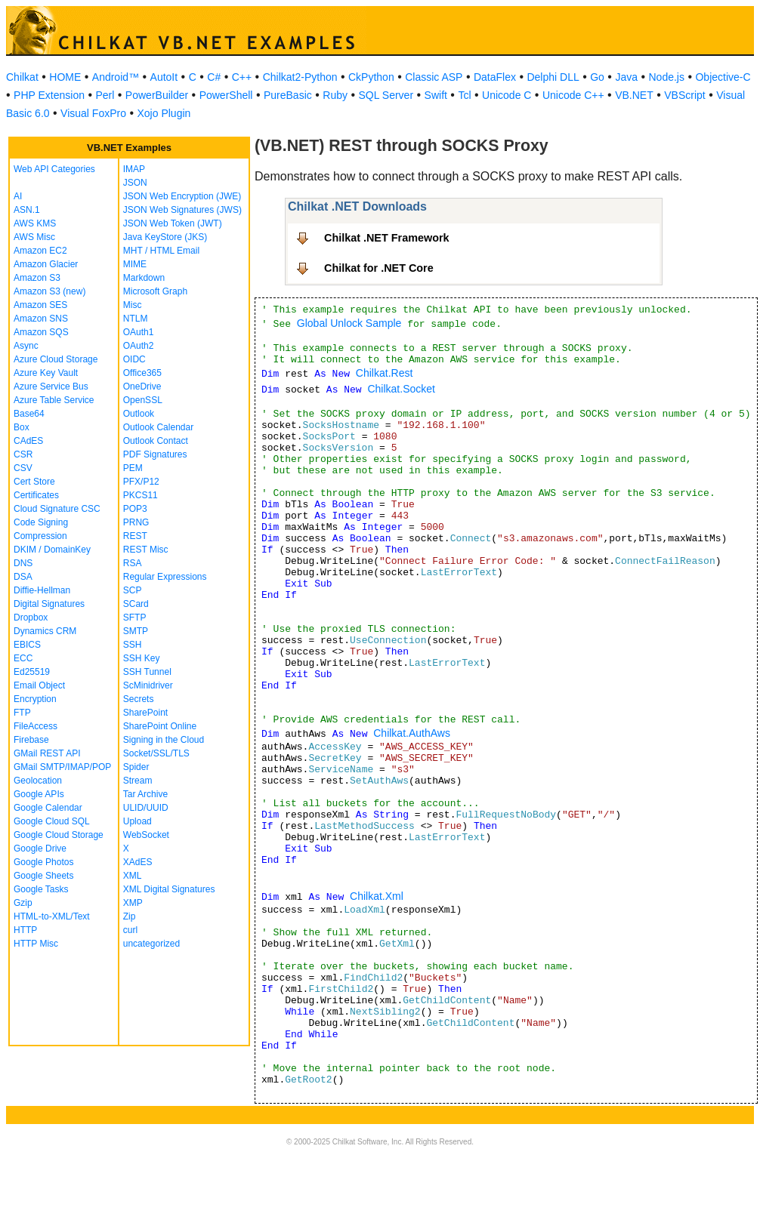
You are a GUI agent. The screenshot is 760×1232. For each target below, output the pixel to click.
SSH (132, 644)
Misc (132, 305)
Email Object (39, 685)
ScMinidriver (148, 685)
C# (214, 77)
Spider (136, 767)
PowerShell (226, 95)
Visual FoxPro (93, 113)
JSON (135, 182)
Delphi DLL (553, 77)
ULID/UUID (145, 807)
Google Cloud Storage (58, 835)
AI (18, 196)
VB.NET (634, 95)
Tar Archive (145, 794)
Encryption (35, 699)
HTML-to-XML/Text (52, 916)
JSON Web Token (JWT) (172, 223)
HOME (65, 77)
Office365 (142, 373)
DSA (23, 576)
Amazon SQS (41, 332)
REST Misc (145, 549)
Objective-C (722, 77)
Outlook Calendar (158, 427)
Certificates (36, 495)
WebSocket (146, 835)
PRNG (136, 522)
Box (21, 427)
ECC (23, 658)
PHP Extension (49, 95)
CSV (23, 468)
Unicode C (506, 95)
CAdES (28, 441)
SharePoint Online (159, 726)
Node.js (666, 77)
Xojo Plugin (164, 113)
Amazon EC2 (40, 250)
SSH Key (141, 658)
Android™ (115, 77)
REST (135, 536)
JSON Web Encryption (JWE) (182, 196)
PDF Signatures (155, 454)
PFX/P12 (141, 481)
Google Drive (40, 848)
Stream (138, 780)
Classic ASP (433, 77)
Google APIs (39, 794)
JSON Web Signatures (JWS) (182, 210)
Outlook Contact (155, 441)
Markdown (144, 278)
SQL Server (385, 95)
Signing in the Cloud (163, 740)
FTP (22, 712)
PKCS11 (140, 495)
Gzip (23, 903)
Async (26, 345)
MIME (135, 264)
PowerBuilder (156, 95)
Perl (104, 95)
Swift (436, 95)
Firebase (31, 740)
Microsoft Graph (155, 291)
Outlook (138, 413)
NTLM (135, 318)
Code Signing (41, 522)
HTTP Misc (36, 943)
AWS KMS (35, 223)
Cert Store (34, 481)
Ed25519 (32, 672)
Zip (129, 916)
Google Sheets (43, 875)
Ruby (335, 95)
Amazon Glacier (46, 264)
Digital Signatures (49, 604)
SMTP (135, 631)
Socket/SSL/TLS (156, 753)
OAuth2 (138, 345)
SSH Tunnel (147, 672)
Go (597, 77)
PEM (133, 468)
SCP (132, 590)
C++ (242, 77)
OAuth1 (138, 332)
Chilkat (22, 77)
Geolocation (38, 780)
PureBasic (288, 95)
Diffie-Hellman (42, 590)
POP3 (135, 509)
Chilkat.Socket (400, 389)
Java (626, 77)
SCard (136, 604)
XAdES (138, 862)
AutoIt (164, 77)
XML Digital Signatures (169, 889)
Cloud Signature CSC (57, 509)
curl (130, 930)
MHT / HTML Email (161, 250)
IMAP (134, 169)
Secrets (138, 699)
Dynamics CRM (45, 631)
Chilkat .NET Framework (387, 238)
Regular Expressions (165, 576)
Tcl (464, 95)
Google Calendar (48, 807)
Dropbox (31, 617)
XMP (133, 903)
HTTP (25, 930)
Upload (137, 821)
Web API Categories (54, 169)
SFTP (135, 617)
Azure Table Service (54, 400)
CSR (23, 454)
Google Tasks (41, 889)
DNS (23, 563)
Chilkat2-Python (300, 77)
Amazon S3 (37, 278)
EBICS (27, 644)
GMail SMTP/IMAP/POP (62, 767)
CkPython (371, 77)
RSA (132, 563)
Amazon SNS (41, 318)
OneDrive (142, 386)
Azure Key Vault (46, 373)
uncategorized (151, 943)
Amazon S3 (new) (49, 291)
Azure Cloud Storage (55, 359)
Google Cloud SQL (52, 821)
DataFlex (495, 77)
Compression (40, 536)
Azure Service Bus (51, 386)
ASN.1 (27, 210)
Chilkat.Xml (376, 896)
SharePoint (145, 712)
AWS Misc (34, 237)
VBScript (684, 95)
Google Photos (43, 862)
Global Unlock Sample (349, 323)
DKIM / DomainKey (52, 549)
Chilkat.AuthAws (411, 733)
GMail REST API (47, 753)
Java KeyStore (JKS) (165, 237)
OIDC (134, 359)
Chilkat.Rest (384, 373)
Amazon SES (40, 305)
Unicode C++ (573, 95)
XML (132, 875)
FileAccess (35, 726)
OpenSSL (142, 400)
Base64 (29, 413)
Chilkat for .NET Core (379, 268)
